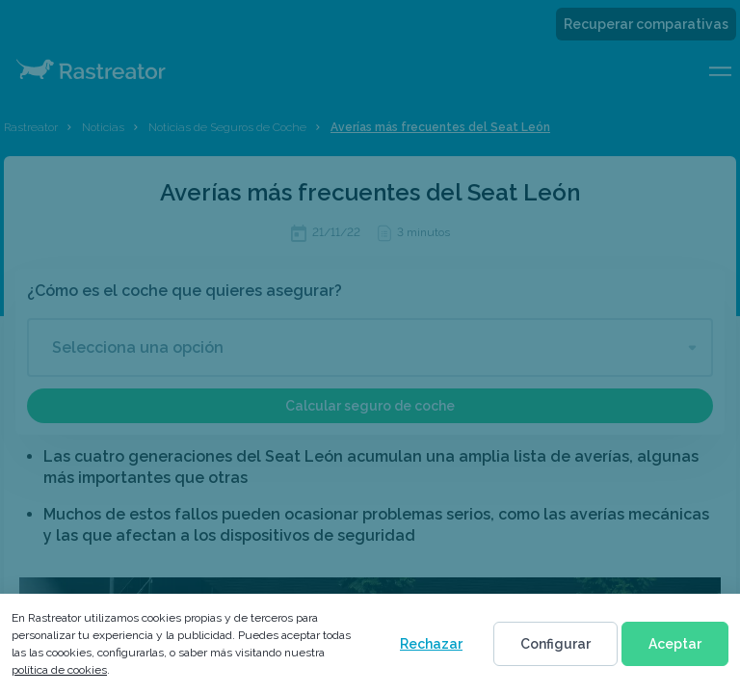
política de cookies (59, 670)
